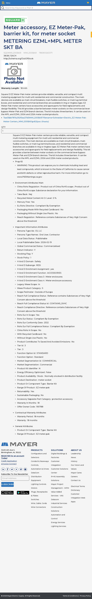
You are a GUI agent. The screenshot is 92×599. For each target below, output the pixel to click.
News (73, 457)
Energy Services (58, 522)
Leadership (76, 454)
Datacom (55, 499)
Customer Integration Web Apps (78, 498)
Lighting (34, 484)
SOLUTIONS (57, 450)
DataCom (35, 473)
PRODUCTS (37, 450)
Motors (34, 488)
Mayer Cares (76, 473)
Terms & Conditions (70, 596)
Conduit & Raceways (40, 461)
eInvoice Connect (9, 464)
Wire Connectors (38, 507)
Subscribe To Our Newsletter (14, 474)
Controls (42, 484)
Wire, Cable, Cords (39, 503)
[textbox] (46, 8)
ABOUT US (76, 450)
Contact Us (75, 480)
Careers (74, 476)
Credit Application (9, 461)
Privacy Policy (85, 596)
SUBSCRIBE (7, 484)
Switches (35, 499)
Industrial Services (59, 503)
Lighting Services (58, 526)
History (74, 461)
